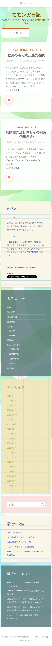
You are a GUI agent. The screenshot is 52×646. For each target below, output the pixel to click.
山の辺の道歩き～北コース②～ (20, 537)
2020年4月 (11, 476)
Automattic (27, 640)
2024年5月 (11, 443)
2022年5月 (11, 448)
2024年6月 (11, 438)
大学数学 (13, 354)
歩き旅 (10, 312)
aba (36, 610)
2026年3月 (11, 401)
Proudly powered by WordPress (15, 637)
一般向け (14, 50)
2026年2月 (11, 405)
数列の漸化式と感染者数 (26, 55)
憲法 (11, 331)
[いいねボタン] (9, 99)
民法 (11, 335)
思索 (9, 340)
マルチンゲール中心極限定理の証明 (22, 615)
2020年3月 (11, 481)
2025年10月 (12, 415)
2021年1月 (11, 457)
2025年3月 (11, 429)
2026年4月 (11, 396)
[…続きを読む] (12, 90)
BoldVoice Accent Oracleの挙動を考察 (23, 582)
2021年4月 (11, 452)
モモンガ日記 (26, 14)
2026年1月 (11, 410)
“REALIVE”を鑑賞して (16, 532)
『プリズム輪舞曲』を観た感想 (20, 547)
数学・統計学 (35, 50)
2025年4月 (11, 424)
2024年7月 (11, 434)
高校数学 (24, 50)
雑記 (9, 368)
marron (41, 60)
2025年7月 (11, 419)
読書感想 (11, 363)
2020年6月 (11, 471)
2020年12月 (12, 462)
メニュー (28, 3)
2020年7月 (11, 467)
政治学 (10, 322)
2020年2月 (11, 486)
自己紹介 (11, 317)
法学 (9, 327)
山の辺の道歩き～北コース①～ (20, 542)
